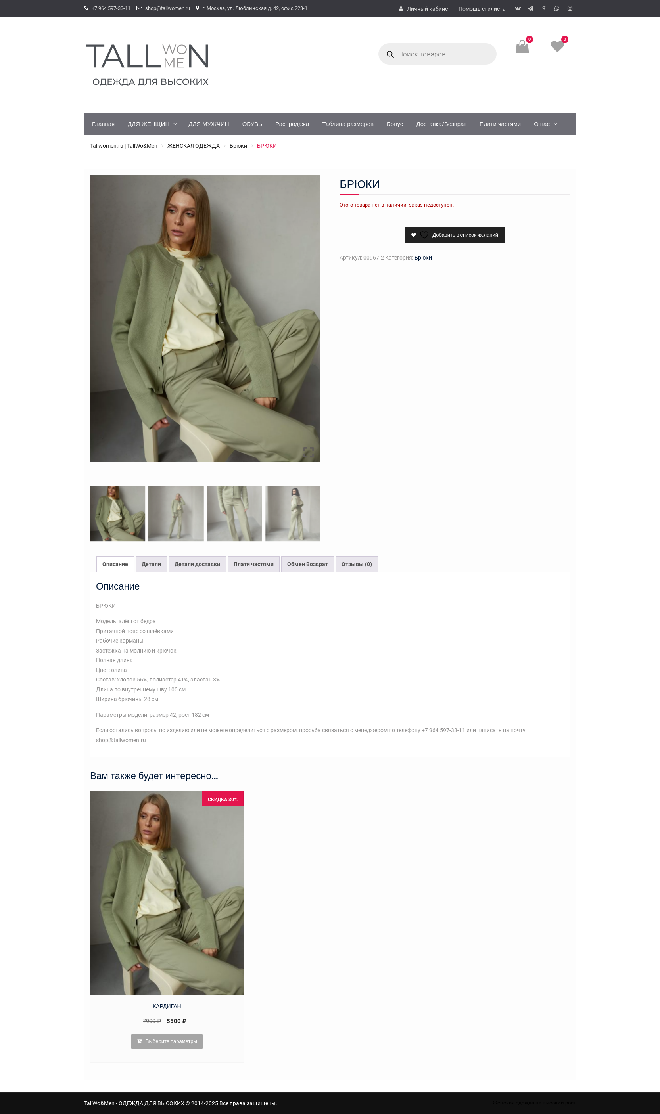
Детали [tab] (151, 564)
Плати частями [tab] (254, 564)
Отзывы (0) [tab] (357, 564)
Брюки (238, 146)
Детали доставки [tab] (197, 564)
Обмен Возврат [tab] (307, 564)
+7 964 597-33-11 (111, 8)
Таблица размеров (348, 124)
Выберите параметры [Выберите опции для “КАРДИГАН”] (171, 1041)
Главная (103, 124)
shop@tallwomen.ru (167, 8)
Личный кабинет (429, 9)
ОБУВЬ (252, 124)
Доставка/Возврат (441, 124)
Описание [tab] (115, 564)
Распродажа (292, 124)
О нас (542, 124)
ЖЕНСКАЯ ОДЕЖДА (193, 146)
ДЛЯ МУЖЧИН (208, 124)
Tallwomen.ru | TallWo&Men (123, 146)
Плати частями (500, 124)
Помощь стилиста (482, 9)
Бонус (395, 124)
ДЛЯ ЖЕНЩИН (148, 124)
